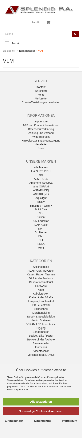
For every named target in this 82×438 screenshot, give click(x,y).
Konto (41, 94)
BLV (41, 213)
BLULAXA (41, 209)
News (41, 148)
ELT (41, 240)
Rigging (41, 328)
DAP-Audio (41, 224)
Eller (41, 236)
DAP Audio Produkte (41, 278)
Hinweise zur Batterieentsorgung (41, 140)
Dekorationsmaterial (41, 282)
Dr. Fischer (41, 232)
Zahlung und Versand (41, 132)
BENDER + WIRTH (41, 205)
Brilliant (41, 217)
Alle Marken (41, 167)
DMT (41, 228)
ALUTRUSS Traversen (41, 270)
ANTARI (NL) (41, 194)
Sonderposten (41, 331)
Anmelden (36, 22)
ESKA (41, 243)
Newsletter (41, 144)
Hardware (41, 285)
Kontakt (41, 87)
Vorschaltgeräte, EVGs (41, 354)
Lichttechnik (41, 308)
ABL (40, 175)
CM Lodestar (41, 220)
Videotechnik (41, 351)
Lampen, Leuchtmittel (41, 301)
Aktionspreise (41, 266)
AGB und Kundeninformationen (41, 125)
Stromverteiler (41, 343)
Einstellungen (14, 420)
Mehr (41, 247)
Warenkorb (41, 90)
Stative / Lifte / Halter (41, 335)
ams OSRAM (41, 186)
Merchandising (41, 312)
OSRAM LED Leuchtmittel (41, 324)
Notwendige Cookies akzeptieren (41, 411)
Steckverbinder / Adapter (41, 339)
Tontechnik (41, 347)
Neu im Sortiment (41, 320)
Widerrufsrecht (41, 136)
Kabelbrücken (41, 293)
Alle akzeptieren (41, 401)
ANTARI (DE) (41, 190)
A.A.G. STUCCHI (41, 171)
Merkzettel (41, 98)
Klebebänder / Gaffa (41, 297)
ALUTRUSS (41, 178)
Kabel (41, 289)
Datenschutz (42, 420)
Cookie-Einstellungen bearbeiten (41, 102)
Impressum (41, 121)
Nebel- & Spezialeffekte (41, 316)
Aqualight (40, 197)
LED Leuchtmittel (41, 305)
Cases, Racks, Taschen (41, 274)
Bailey (41, 201)
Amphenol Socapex (41, 182)
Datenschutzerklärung (41, 129)
